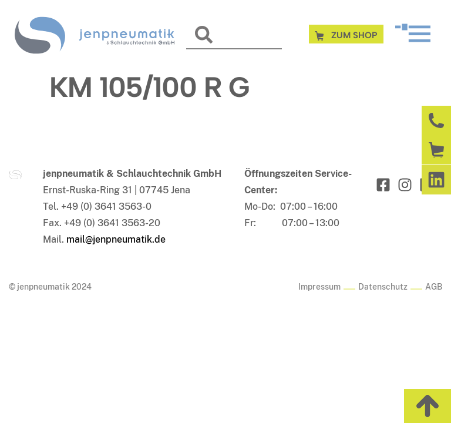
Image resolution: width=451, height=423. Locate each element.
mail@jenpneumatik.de (116, 239)
